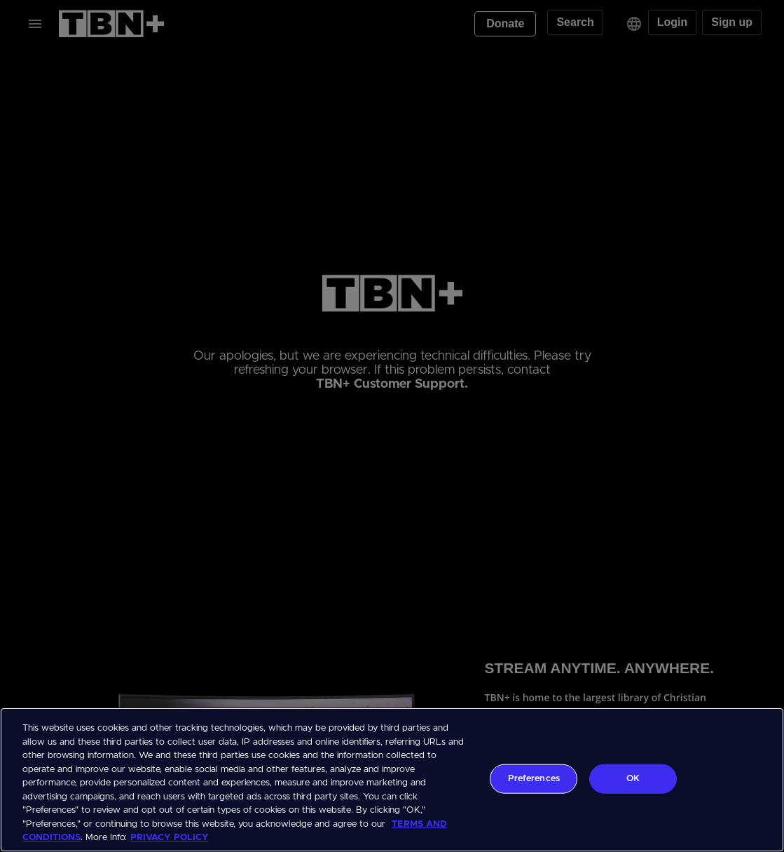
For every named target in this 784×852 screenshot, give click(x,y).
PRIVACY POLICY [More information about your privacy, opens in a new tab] (169, 837)
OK (633, 778)
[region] (392, 780)
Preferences (534, 778)
